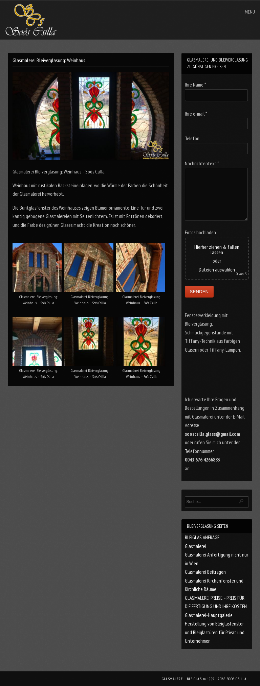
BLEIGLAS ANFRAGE (202, 537)
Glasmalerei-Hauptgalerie (209, 615)
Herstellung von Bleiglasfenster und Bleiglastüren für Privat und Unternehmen (214, 632)
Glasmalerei (195, 546)
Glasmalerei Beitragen (205, 572)
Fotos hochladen (200, 232)
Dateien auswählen (217, 269)
